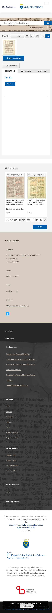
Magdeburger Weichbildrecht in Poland (20, 375)
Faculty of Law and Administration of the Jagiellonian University (26, 526)
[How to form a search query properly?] (47, 28)
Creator (9, 412)
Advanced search (36, 28)
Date (8, 427)
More (40, 227)
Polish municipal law (13, 370)
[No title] (9, 47)
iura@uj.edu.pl (12, 291)
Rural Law (9, 380)
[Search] (48, 23)
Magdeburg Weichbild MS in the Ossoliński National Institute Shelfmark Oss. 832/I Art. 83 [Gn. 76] (15, 202)
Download (11, 65)
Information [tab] (26, 71)
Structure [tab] (42, 71)
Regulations (10, 455)
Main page (9, 338)
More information (34, 603)
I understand (27, 606)
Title (8, 406)
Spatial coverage (12, 433)
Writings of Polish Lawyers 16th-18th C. (20, 364)
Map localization (12, 438)
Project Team (11, 460)
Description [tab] (10, 71)
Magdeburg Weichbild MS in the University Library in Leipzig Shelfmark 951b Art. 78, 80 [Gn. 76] (36, 202)
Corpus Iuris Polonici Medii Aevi (18, 354)
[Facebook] (7, 314)
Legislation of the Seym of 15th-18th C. (21, 359)
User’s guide (11, 471)
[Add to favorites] (32, 36)
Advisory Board (12, 466)
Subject (9, 422)
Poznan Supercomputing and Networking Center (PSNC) (27, 609)
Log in (8, 492)
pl (43, 36)
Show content (14, 58)
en (48, 36)
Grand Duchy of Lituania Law (17, 385)
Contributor (10, 417)
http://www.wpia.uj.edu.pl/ (17, 306)
